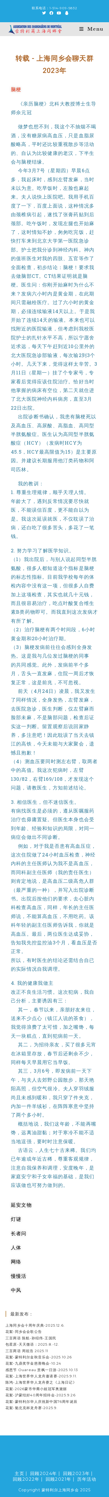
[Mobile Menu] (91, 29)
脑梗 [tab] (16, 89)
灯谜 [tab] (16, 1219)
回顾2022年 (26, 1479)
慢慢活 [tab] (19, 1276)
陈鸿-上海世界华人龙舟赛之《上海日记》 (41, 1382)
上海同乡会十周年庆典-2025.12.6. (35, 1325)
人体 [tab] (16, 1247)
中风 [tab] (16, 1290)
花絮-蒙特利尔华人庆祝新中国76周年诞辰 (41, 1401)
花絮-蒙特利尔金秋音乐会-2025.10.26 (38, 1357)
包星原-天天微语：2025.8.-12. (32, 1344)
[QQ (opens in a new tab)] (65, 13)
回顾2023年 (76, 1473)
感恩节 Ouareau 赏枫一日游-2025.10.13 (41, 1370)
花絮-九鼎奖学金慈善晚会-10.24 (33, 1363)
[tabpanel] (54, 647)
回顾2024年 (43, 1473)
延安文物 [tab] (21, 1205)
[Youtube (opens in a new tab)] (59, 13)
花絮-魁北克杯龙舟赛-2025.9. (31, 1408)
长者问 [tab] (19, 1233)
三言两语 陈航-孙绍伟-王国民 (30, 1338)
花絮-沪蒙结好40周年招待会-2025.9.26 (40, 1395)
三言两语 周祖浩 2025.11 (26, 1351)
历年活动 (86, 1479)
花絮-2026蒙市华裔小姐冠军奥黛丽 (36, 1389)
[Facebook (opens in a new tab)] (51, 13)
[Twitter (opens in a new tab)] (44, 13)
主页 (19, 1473)
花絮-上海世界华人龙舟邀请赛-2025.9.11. (41, 1376)
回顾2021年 (58, 1479)
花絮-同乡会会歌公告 (23, 1331)
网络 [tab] (16, 1261)
